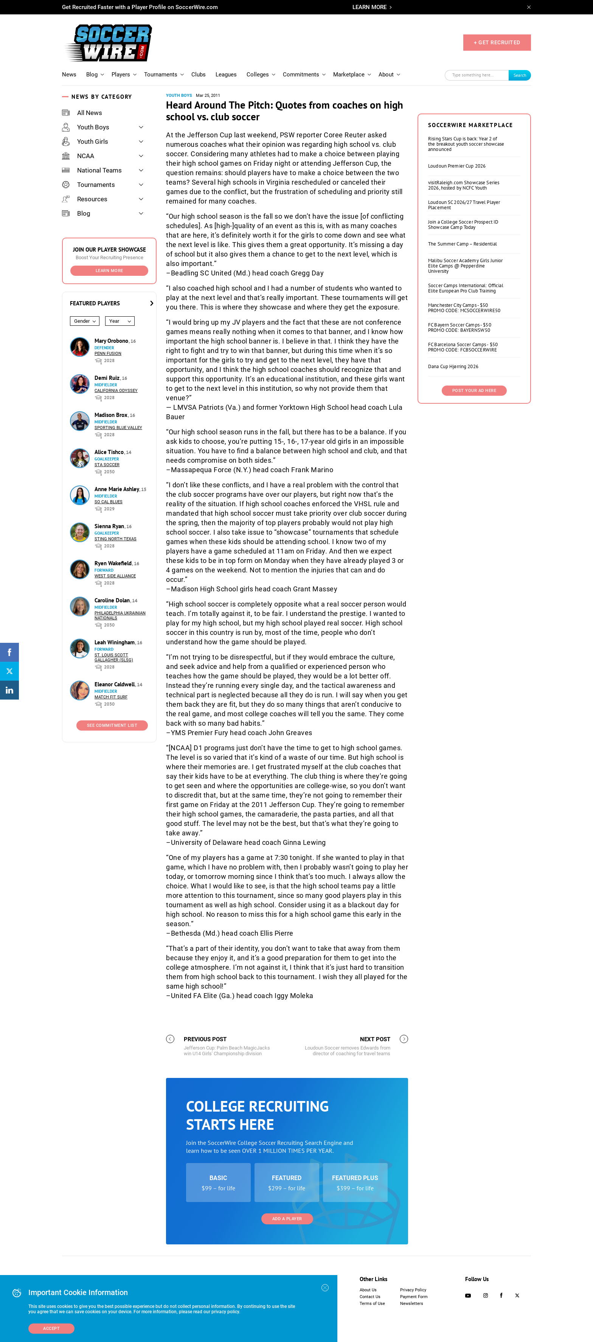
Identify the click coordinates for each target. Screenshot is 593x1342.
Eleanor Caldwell (115, 684)
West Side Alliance (115, 576)
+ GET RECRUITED (497, 42)
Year (114, 321)
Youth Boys (85, 127)
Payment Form (414, 1296)
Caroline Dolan (113, 600)
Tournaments (160, 75)
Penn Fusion (108, 353)
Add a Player (287, 1218)
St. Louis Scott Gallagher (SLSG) (114, 657)
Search (520, 75)
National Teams (92, 170)
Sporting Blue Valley (118, 427)
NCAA (78, 156)
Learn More (109, 270)
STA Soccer (107, 464)
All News (82, 113)
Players (121, 75)
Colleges (258, 75)
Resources (84, 199)
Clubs (198, 75)
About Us (368, 1290)
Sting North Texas (116, 538)
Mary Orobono (112, 340)
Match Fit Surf (111, 697)
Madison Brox (112, 414)
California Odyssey (116, 390)
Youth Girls (85, 141)
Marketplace (349, 75)
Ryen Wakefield (114, 563)
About (386, 75)
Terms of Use (372, 1303)
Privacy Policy (413, 1290)
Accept (51, 1328)
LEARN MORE (369, 7)
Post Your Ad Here (474, 390)
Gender (82, 321)
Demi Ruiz (108, 377)
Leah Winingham (115, 642)
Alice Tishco (110, 452)
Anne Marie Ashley (117, 489)
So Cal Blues (109, 501)
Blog (92, 75)
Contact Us (370, 1296)
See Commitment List (112, 725)
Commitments (301, 75)
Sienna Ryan (110, 526)
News (69, 75)
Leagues (226, 75)
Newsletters (411, 1303)
